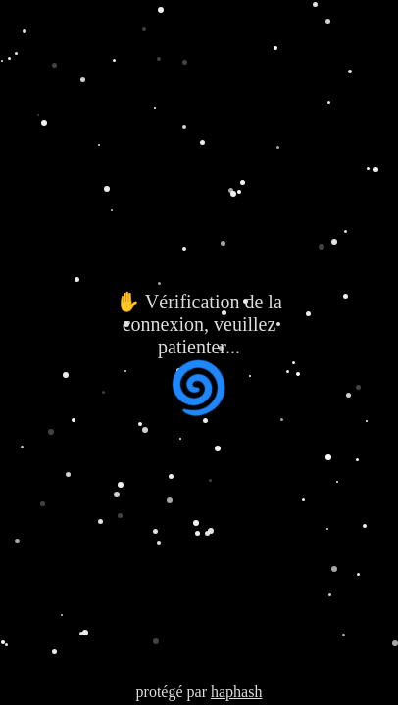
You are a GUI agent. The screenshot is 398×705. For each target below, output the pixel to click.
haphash (236, 691)
